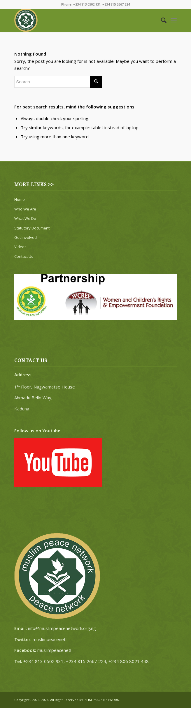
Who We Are (25, 209)
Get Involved (25, 237)
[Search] (161, 20)
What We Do (25, 218)
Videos (20, 246)
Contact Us (23, 256)
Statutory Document (32, 228)
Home (19, 199)
